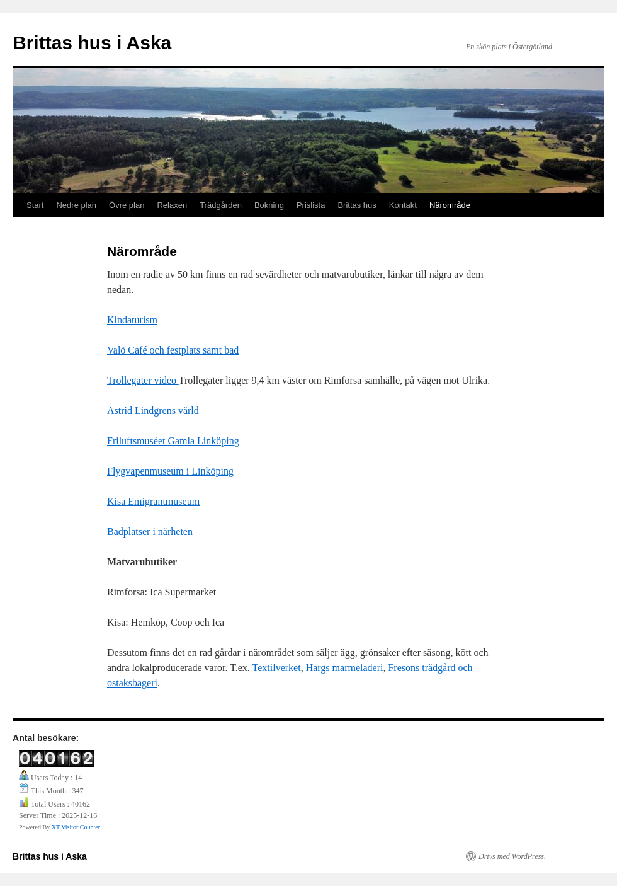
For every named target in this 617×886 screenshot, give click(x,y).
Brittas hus (356, 205)
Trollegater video (143, 380)
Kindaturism (132, 319)
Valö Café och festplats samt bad (173, 350)
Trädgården (221, 205)
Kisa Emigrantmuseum (153, 501)
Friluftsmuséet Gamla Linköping (173, 440)
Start (34, 205)
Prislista (311, 205)
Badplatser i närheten (150, 531)
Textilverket (276, 667)
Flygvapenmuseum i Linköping (170, 471)
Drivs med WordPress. (512, 856)
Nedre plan (76, 205)
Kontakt (403, 205)
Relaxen (172, 205)
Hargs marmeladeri (344, 667)
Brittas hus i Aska (92, 42)
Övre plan (126, 205)
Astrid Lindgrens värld (153, 410)
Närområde (449, 205)
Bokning (269, 205)
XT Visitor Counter (76, 827)
